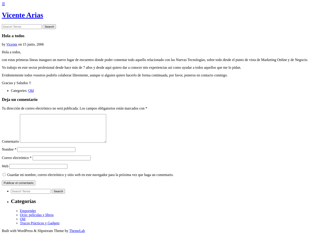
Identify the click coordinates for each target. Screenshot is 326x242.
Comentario (10, 147)
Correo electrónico (17, 163)
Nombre (9, 155)
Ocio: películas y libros (37, 220)
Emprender (28, 216)
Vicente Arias (22, 15)
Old (31, 91)
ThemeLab (77, 236)
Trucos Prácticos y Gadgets (40, 228)
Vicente (11, 44)
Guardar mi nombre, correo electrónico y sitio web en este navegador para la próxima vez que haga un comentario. (90, 180)
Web (5, 172)
